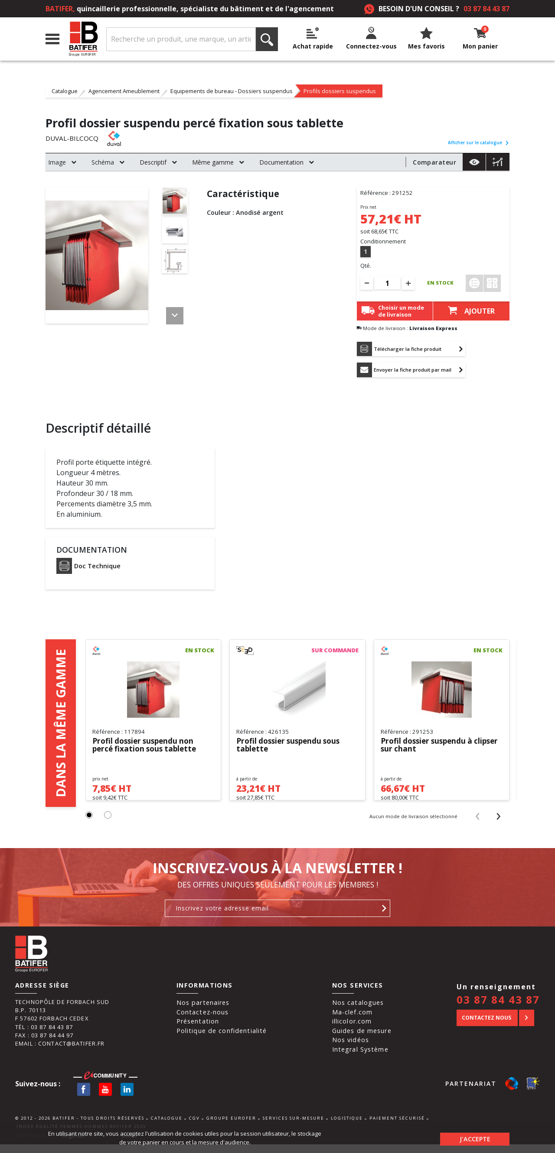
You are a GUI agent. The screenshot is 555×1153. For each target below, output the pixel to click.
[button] (89, 824)
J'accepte (475, 1138)
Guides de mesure (362, 1039)
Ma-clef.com (352, 1021)
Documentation (281, 162)
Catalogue (65, 91)
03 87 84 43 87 (486, 8)
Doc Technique (88, 568)
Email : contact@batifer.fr (59, 1052)
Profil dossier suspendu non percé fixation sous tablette (147, 747)
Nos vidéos (350, 1049)
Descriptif (153, 162)
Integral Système (360, 1058)
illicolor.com (352, 1030)
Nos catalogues (358, 1011)
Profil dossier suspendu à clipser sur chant (429, 747)
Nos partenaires (203, 1011)
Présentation (197, 1030)
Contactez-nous (202, 1021)
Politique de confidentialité (221, 1039)
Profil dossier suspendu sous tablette (291, 747)
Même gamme (213, 162)
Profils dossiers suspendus (340, 91)
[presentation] (477, 824)
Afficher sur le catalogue (478, 142)
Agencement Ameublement (124, 91)
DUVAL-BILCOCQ (73, 138)
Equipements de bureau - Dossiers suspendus (231, 91)
